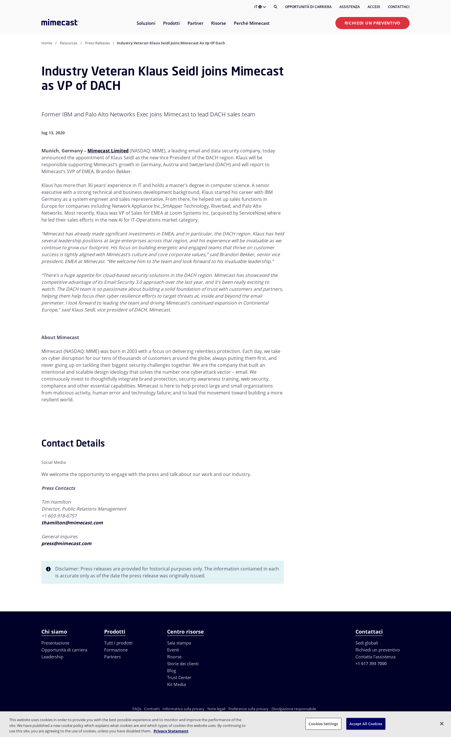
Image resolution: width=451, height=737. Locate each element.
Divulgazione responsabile (294, 708)
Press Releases (97, 43)
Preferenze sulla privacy (248, 708)
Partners (112, 656)
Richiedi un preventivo (372, 23)
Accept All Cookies (365, 723)
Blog (171, 670)
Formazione (116, 650)
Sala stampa (179, 643)
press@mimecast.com (66, 543)
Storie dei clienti (183, 663)
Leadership (52, 656)
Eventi (173, 650)
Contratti (152, 708)
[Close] (441, 723)
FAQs (136, 708)
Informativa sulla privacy (184, 708)
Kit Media (176, 684)
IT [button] (260, 6)
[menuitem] (145, 27)
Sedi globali (367, 643)
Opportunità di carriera (308, 6)
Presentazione (55, 643)
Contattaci (399, 6)
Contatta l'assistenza (375, 656)
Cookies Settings (323, 723)
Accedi (374, 6)
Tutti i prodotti (118, 643)
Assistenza (349, 6)
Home (46, 43)
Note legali (216, 708)
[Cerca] (275, 6)
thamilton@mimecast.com (72, 522)
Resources (68, 43)
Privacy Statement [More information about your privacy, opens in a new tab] (171, 731)
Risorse (174, 656)
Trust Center (179, 677)
